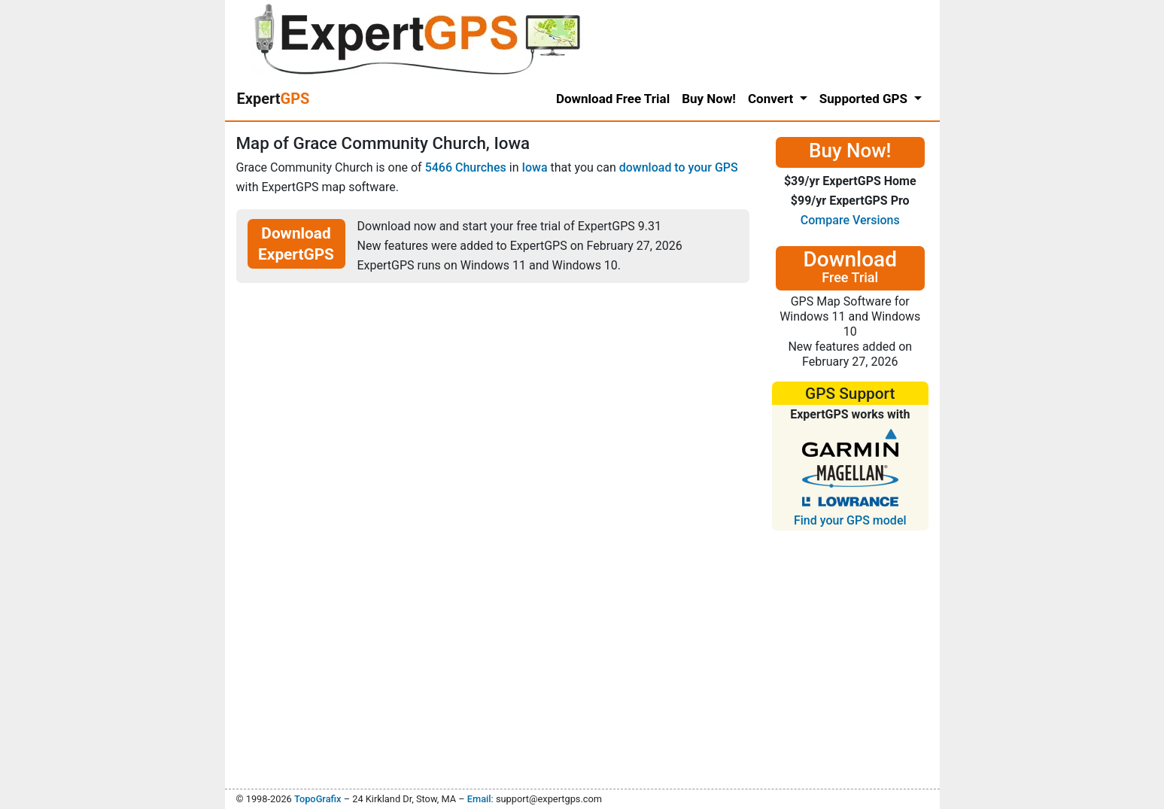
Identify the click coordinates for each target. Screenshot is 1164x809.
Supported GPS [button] (864, 98)
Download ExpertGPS (296, 243)
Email (479, 798)
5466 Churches (465, 167)
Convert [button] (772, 98)
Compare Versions (850, 220)
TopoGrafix (317, 798)
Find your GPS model (850, 520)
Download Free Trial (613, 98)
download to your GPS (678, 167)
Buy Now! (709, 98)
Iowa (534, 167)
